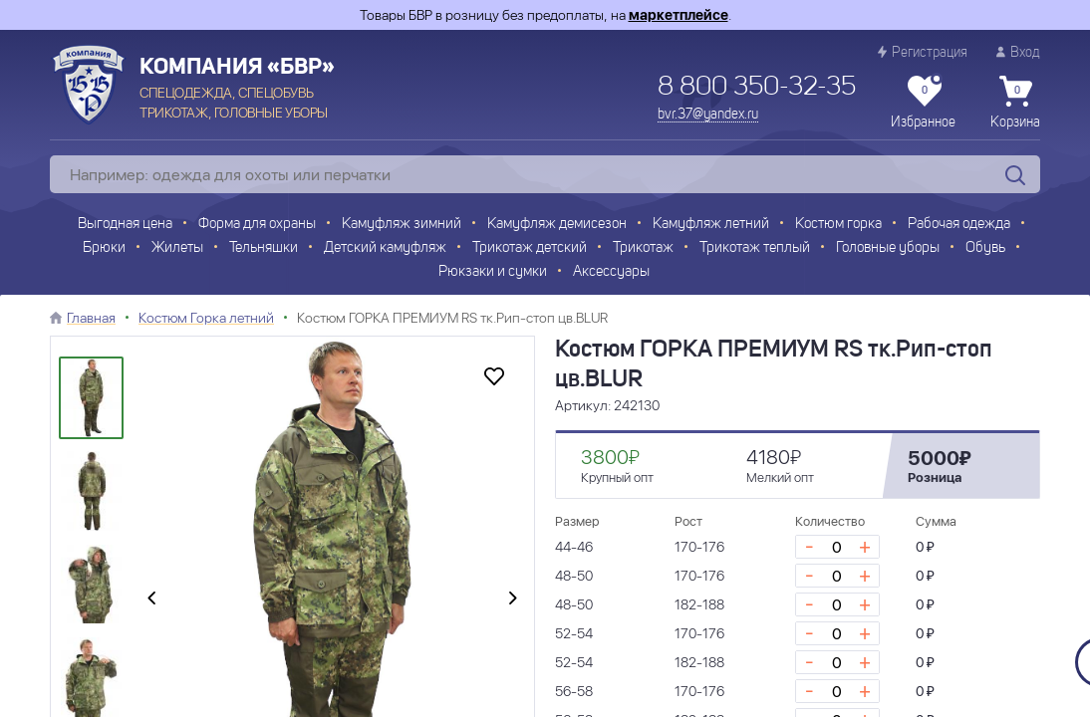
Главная (91, 318)
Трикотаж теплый (754, 248)
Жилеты (177, 248)
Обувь (985, 248)
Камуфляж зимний (401, 224)
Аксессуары (611, 272)
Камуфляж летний (711, 224)
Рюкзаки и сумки (492, 272)
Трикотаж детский (529, 248)
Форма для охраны (257, 224)
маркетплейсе (678, 15)
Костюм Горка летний (206, 318)
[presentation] (151, 599)
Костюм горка (838, 224)
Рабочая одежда (959, 224)
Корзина (1015, 102)
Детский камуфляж (385, 248)
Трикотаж (643, 248)
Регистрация (922, 52)
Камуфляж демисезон (557, 224)
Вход (1018, 52)
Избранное (923, 102)
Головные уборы (888, 248)
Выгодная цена (125, 224)
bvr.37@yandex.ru (708, 114)
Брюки (104, 248)
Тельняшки (263, 248)
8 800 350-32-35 (757, 88)
